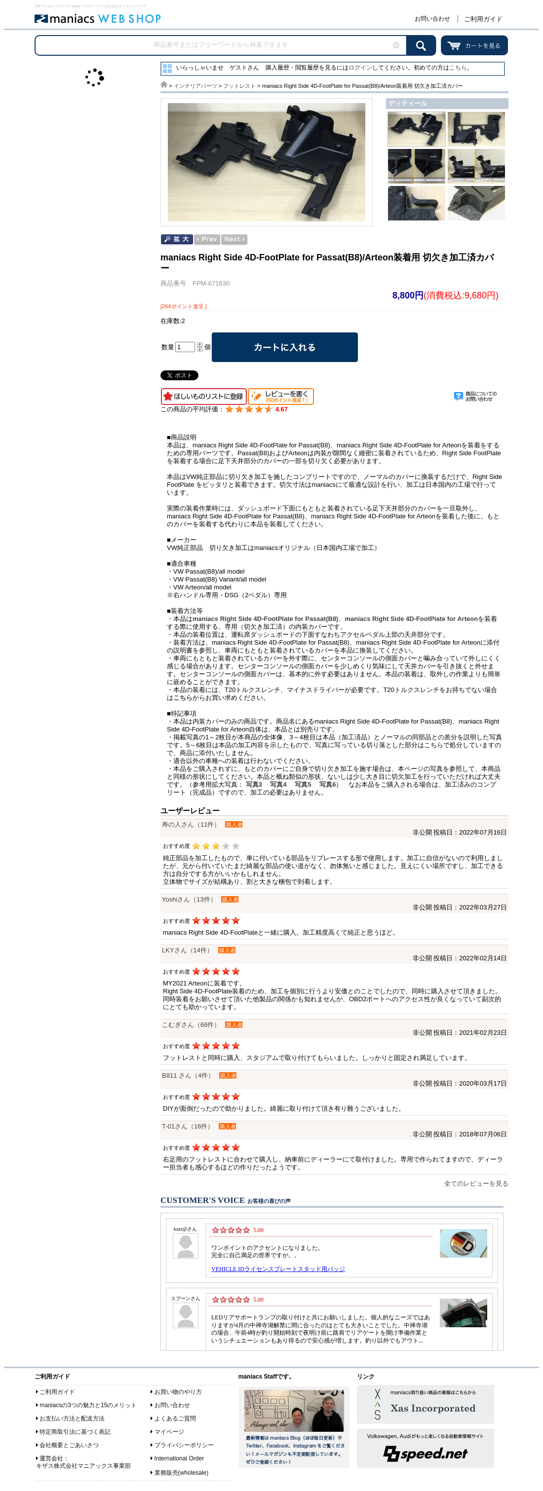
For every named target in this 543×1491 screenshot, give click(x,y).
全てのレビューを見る (476, 1183)
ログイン (360, 67)
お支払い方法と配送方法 (72, 1418)
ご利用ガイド (483, 19)
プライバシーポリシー (184, 1445)
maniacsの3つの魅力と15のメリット (88, 1405)
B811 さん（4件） (188, 1075)
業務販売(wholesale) (182, 1472)
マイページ (169, 1431)
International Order (179, 1458)
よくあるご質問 (175, 1418)
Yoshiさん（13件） (189, 899)
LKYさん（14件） (187, 950)
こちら (458, 67)
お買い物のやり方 (178, 1391)
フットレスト (239, 86)
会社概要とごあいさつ (69, 1445)
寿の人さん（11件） (191, 824)
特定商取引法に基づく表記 (75, 1431)
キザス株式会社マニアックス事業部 (83, 1465)
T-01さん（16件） (188, 1126)
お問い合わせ (432, 18)
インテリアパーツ (195, 86)
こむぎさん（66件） (191, 1024)
